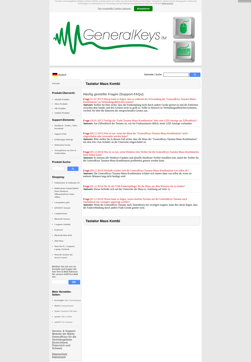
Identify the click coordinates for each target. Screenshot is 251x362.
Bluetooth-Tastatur (62, 219)
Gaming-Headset (64, 306)
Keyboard (58, 230)
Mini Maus (58, 241)
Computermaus (60, 213)
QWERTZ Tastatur (62, 208)
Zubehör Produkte (62, 113)
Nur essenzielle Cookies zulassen (114, 8)
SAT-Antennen (63, 322)
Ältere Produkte (61, 104)
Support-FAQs (60, 134)
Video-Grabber (63, 317)
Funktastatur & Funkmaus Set (67, 183)
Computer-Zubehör (62, 224)
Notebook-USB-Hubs (65, 311)
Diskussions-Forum (62, 145)
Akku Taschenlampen (67, 300)
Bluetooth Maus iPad (63, 235)
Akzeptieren (143, 8)
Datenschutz (167, 3)
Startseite (149, 74)
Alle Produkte (60, 108)
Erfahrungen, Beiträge (63, 139)
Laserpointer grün (61, 202)
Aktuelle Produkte (61, 99)
